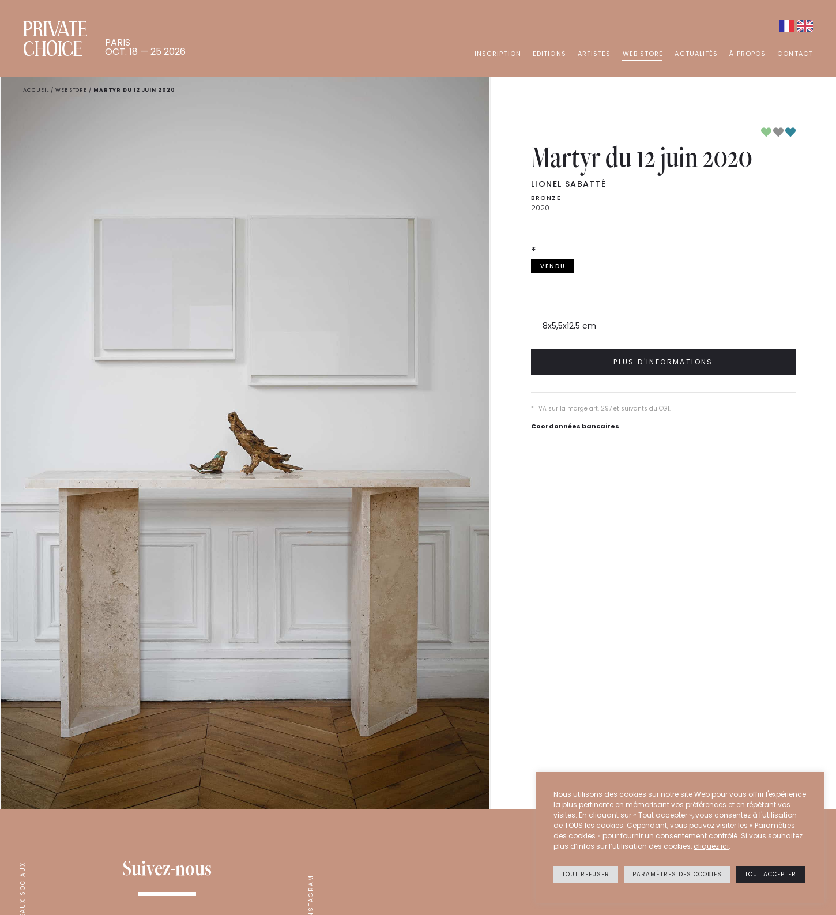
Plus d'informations (663, 362)
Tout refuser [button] (585, 874)
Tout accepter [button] (770, 874)
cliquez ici (711, 846)
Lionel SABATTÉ (569, 184)
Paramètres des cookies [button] (677, 874)
